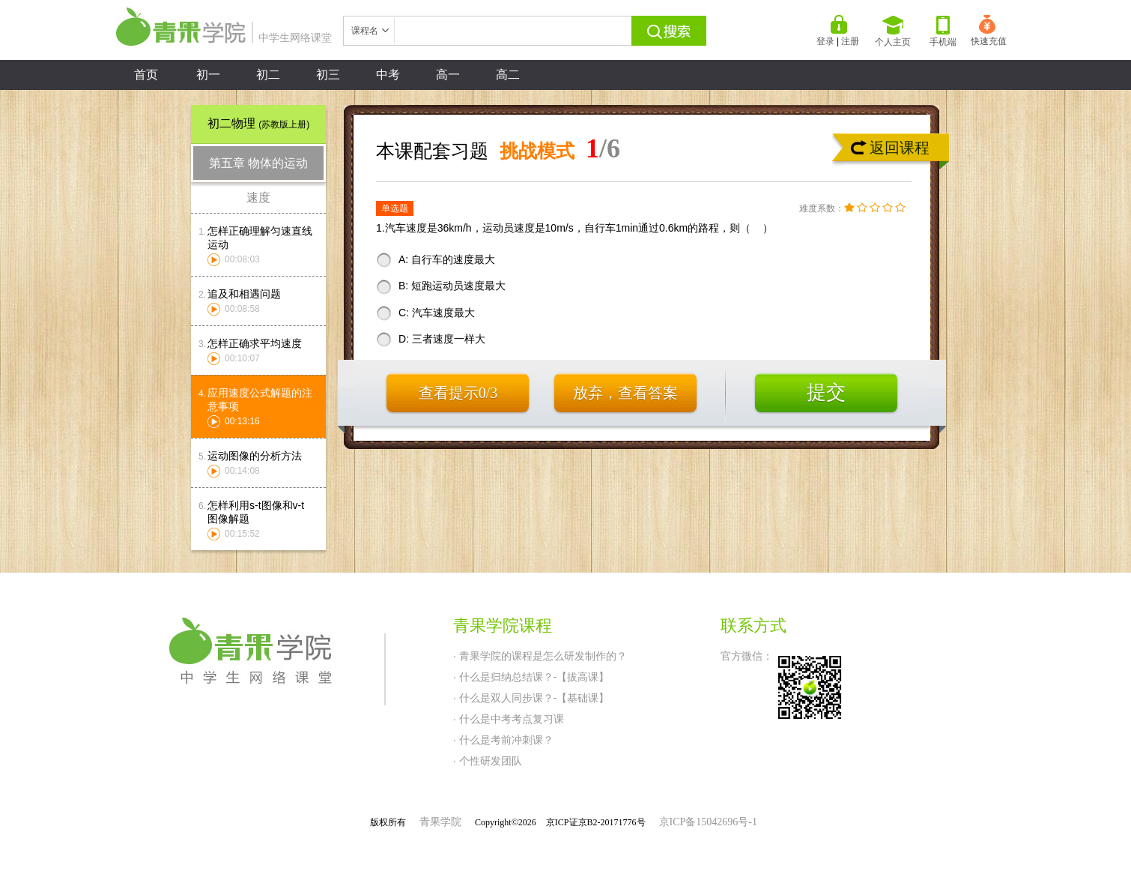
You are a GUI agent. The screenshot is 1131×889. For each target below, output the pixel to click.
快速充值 (989, 30)
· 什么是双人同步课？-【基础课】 (531, 698)
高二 (508, 74)
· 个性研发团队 (487, 761)
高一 (448, 74)
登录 (825, 41)
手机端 (943, 31)
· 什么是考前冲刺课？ (503, 740)
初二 (268, 74)
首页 (146, 74)
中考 (388, 74)
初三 (328, 74)
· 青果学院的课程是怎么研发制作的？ (540, 656)
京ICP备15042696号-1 (708, 822)
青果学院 (440, 822)
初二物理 (258, 123)
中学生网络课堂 (224, 37)
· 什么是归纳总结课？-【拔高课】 (531, 677)
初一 (208, 74)
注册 (850, 41)
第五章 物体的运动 (258, 163)
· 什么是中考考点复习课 (508, 719)
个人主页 (893, 31)
